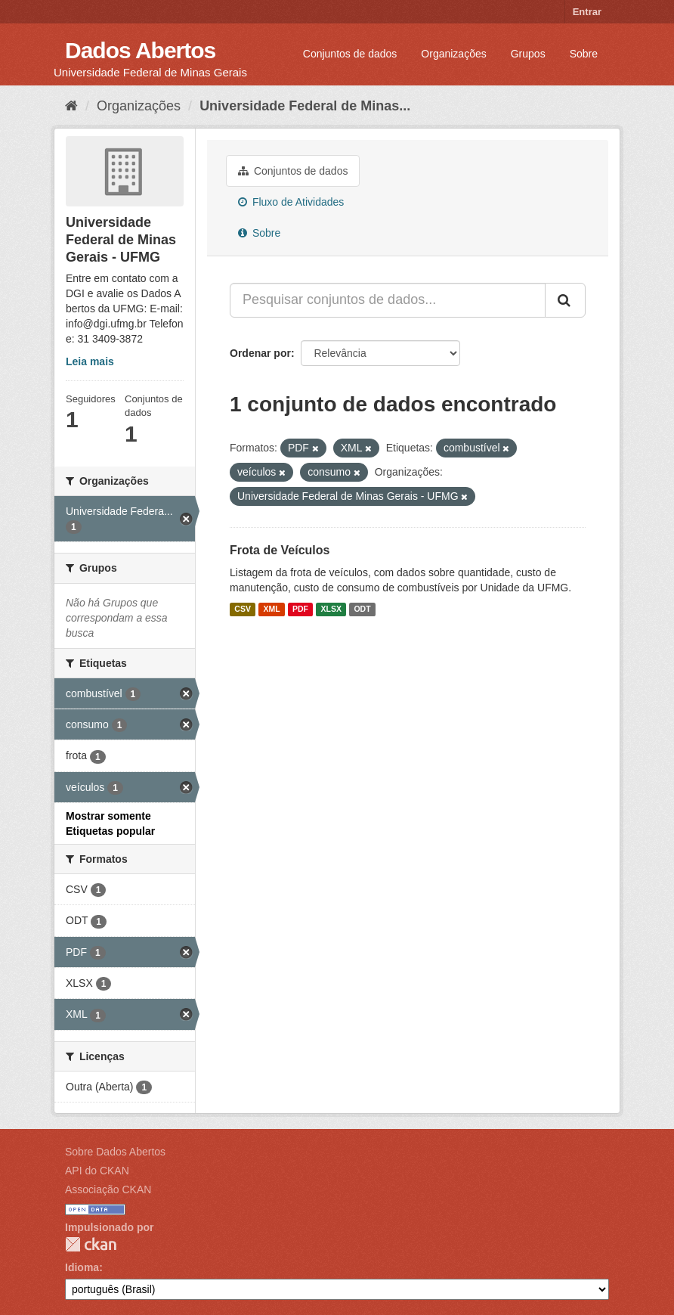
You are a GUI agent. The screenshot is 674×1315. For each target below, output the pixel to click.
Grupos (528, 54)
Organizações (453, 54)
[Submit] (565, 300)
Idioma (82, 1267)
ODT (362, 609)
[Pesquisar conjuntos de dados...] (388, 300)
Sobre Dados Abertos (115, 1152)
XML (271, 609)
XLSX (331, 609)
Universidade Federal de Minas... (304, 105)
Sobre (584, 54)
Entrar (587, 11)
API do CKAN (97, 1171)
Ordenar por (260, 353)
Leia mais (90, 361)
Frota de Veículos (279, 550)
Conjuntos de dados (350, 54)
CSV (242, 609)
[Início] (71, 105)
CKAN (90, 1244)
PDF (300, 609)
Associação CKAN (108, 1189)
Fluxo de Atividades (291, 202)
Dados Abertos (140, 50)
